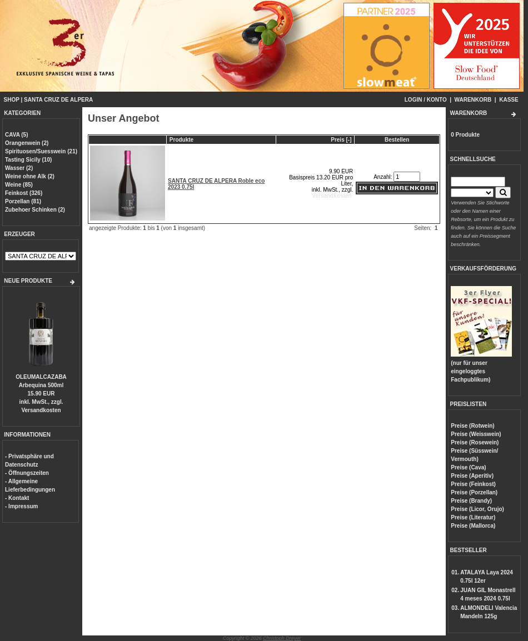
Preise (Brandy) (471, 501)
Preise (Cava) (468, 467)
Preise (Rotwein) (472, 426)
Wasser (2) (19, 168)
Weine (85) (19, 185)
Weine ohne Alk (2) (29, 176)
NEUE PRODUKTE (28, 281)
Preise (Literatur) (473, 517)
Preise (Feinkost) (473, 484)
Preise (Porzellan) (474, 492)
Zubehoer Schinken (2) (35, 210)
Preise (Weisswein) (476, 434)
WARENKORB (473, 100)
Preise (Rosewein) (475, 442)
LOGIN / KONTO (426, 100)
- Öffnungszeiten (27, 473)
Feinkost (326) (23, 193)
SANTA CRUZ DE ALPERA (58, 100)
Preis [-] (341, 140)
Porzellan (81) (23, 201)
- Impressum (21, 506)
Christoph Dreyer (282, 638)
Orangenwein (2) (26, 143)
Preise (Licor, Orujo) (477, 509)
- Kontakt (17, 498)
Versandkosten (41, 410)
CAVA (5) (16, 135)
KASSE (508, 100)
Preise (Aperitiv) (472, 476)
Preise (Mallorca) (473, 526)
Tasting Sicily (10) (28, 160)
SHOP (11, 100)
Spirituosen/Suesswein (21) (41, 151)
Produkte (181, 140)
